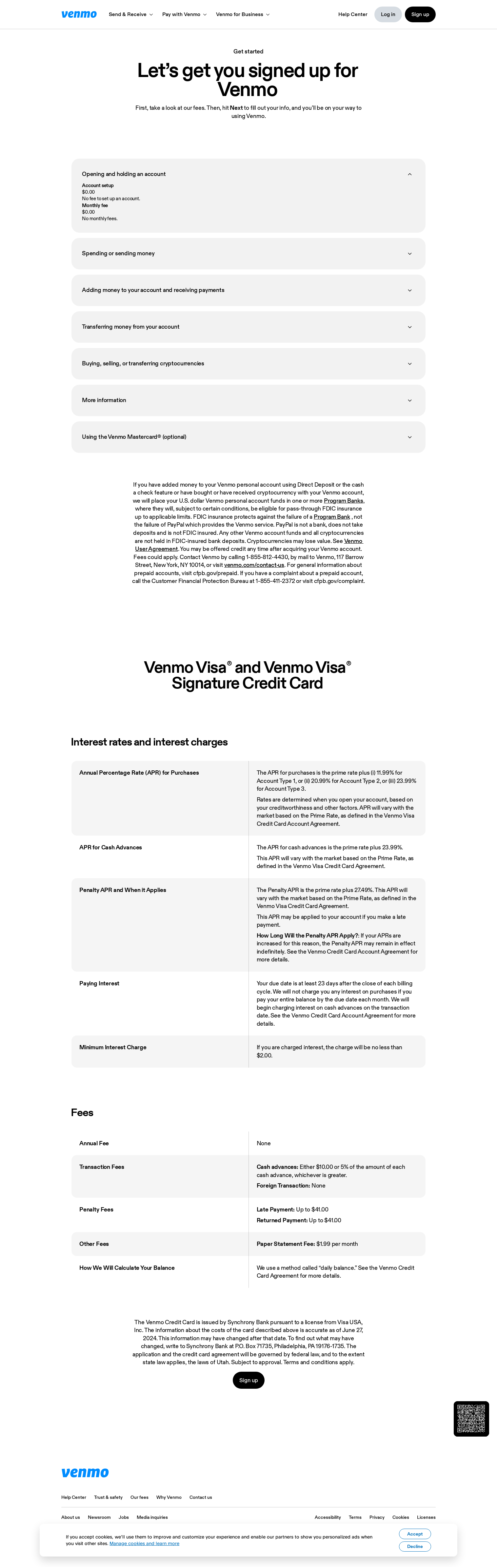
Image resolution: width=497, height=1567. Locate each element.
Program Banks (343, 500)
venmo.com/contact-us (254, 565)
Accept (415, 1534)
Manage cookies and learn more (144, 1543)
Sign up (248, 1380)
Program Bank (332, 516)
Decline (415, 1546)
